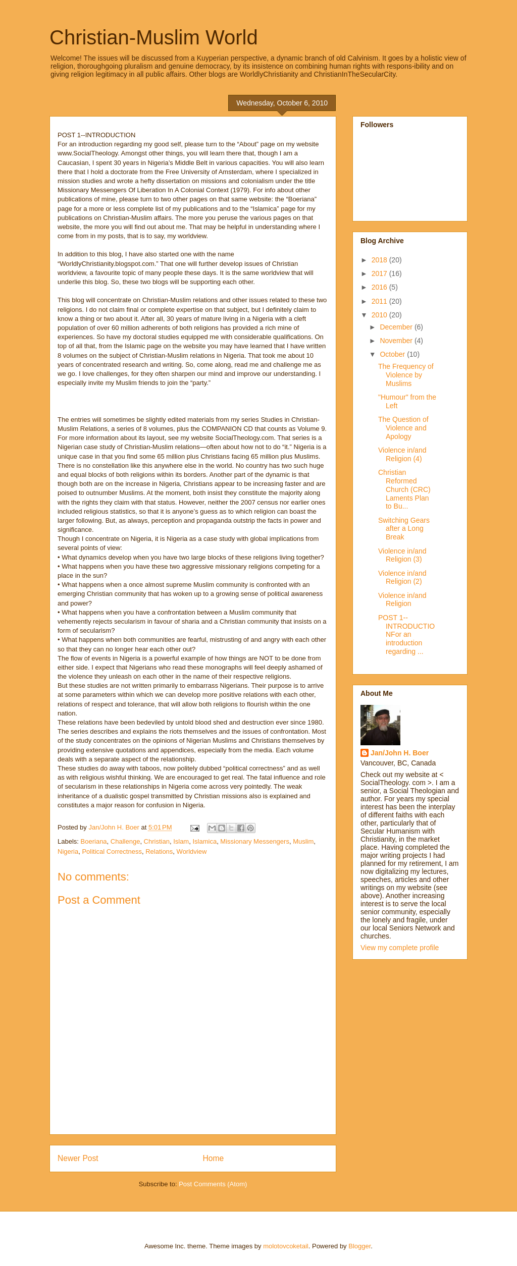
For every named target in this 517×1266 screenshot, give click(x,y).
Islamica (204, 841)
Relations (159, 851)
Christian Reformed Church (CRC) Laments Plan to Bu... (404, 489)
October (393, 354)
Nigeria (68, 851)
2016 (380, 287)
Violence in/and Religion (402, 599)
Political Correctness (112, 851)
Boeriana (94, 841)
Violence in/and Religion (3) (402, 555)
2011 (380, 301)
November (397, 341)
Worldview (192, 851)
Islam (181, 841)
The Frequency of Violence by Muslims (406, 375)
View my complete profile (399, 948)
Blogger (359, 1246)
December (397, 327)
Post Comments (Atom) (213, 1184)
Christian (157, 841)
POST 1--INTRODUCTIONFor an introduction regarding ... (406, 634)
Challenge (125, 841)
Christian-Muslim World (153, 37)
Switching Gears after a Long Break (404, 528)
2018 (380, 260)
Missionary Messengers (254, 841)
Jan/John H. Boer (400, 753)
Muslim (303, 841)
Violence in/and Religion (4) (402, 454)
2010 (380, 315)
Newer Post (78, 1158)
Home (213, 1158)
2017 (380, 273)
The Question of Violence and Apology (403, 428)
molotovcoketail (285, 1246)
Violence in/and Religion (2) (402, 577)
